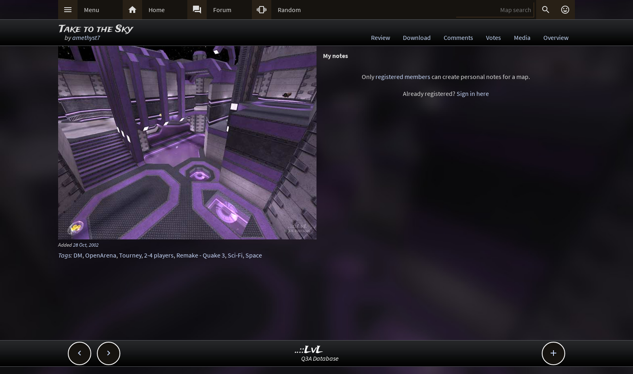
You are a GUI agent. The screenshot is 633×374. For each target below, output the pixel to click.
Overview (555, 37)
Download (417, 37)
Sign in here (473, 93)
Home (157, 10)
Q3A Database (320, 358)
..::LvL (309, 350)
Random (289, 10)
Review (380, 37)
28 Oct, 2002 (86, 244)
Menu (91, 10)
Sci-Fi (235, 255)
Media (522, 37)
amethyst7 (86, 37)
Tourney (130, 255)
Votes (493, 37)
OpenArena (100, 255)
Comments (458, 37)
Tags (64, 255)
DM (77, 255)
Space (253, 255)
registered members (402, 77)
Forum (222, 10)
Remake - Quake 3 (200, 255)
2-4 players (159, 255)
